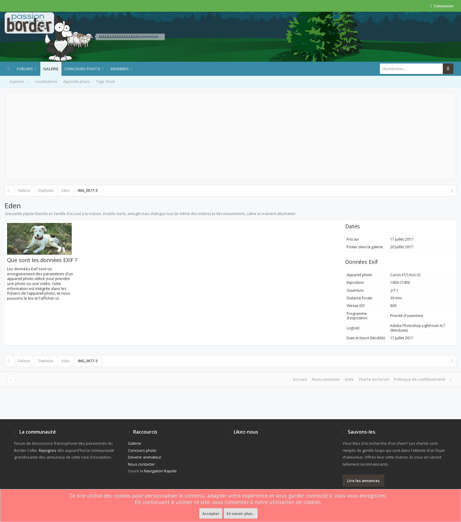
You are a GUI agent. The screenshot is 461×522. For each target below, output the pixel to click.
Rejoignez (47, 450)
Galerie (51, 68)
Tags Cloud (105, 81)
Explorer (19, 82)
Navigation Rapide (160, 471)
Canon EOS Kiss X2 (405, 274)
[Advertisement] (230, 136)
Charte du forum (373, 379)
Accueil (300, 379)
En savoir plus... (241, 513)
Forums (25, 68)
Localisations (46, 81)
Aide (349, 379)
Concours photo (82, 68)
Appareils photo (76, 81)
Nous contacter (326, 379)
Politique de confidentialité (419, 379)
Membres (120, 68)
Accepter (210, 513)
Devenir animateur (144, 457)
